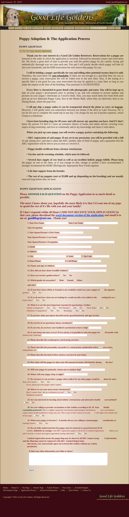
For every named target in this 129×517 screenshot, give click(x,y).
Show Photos (38, 28)
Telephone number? (32, 395)
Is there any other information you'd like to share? (50, 451)
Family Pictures (53, 490)
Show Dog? (89, 308)
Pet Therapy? (64, 308)
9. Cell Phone (71, 261)
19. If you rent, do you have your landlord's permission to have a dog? (58, 328)
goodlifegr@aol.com (119, 2)
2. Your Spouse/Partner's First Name (43, 232)
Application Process (28, 493)
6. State (70, 256)
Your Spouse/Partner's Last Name (42, 237)
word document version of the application (80, 215)
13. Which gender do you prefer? (41, 280)
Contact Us (86, 493)
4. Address (31, 251)
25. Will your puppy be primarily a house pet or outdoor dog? (54, 370)
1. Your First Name (35, 223)
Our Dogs (27, 28)
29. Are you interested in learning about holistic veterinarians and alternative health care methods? (72, 400)
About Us (18, 28)
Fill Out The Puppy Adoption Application (35, 51)
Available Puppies (82, 28)
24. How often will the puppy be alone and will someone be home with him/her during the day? (70, 362)
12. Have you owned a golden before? (43, 275)
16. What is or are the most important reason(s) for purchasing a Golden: (59, 305)
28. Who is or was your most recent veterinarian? (49, 389)
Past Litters (68, 28)
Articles (111, 28)
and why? (31, 285)
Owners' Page (38, 490)
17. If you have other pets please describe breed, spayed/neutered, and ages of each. (63, 315)
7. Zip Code (87, 256)
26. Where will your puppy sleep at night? (45, 374)
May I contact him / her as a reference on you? (43, 392)
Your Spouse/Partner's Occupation (42, 242)
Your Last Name (76, 223)
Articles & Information (48, 493)
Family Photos (57, 28)
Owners (47, 28)
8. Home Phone (34, 261)
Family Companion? (33, 308)
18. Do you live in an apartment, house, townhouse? (50, 323)
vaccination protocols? (32, 410)
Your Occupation (34, 228)
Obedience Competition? (35, 311)
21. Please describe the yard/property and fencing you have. (53, 340)
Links (118, 28)
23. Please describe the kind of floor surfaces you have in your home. (57, 355)
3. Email (31, 247)
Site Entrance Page (10, 493)
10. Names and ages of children (40, 266)
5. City (30, 256)
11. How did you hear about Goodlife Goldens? (47, 270)
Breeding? (68, 311)
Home (11, 28)
